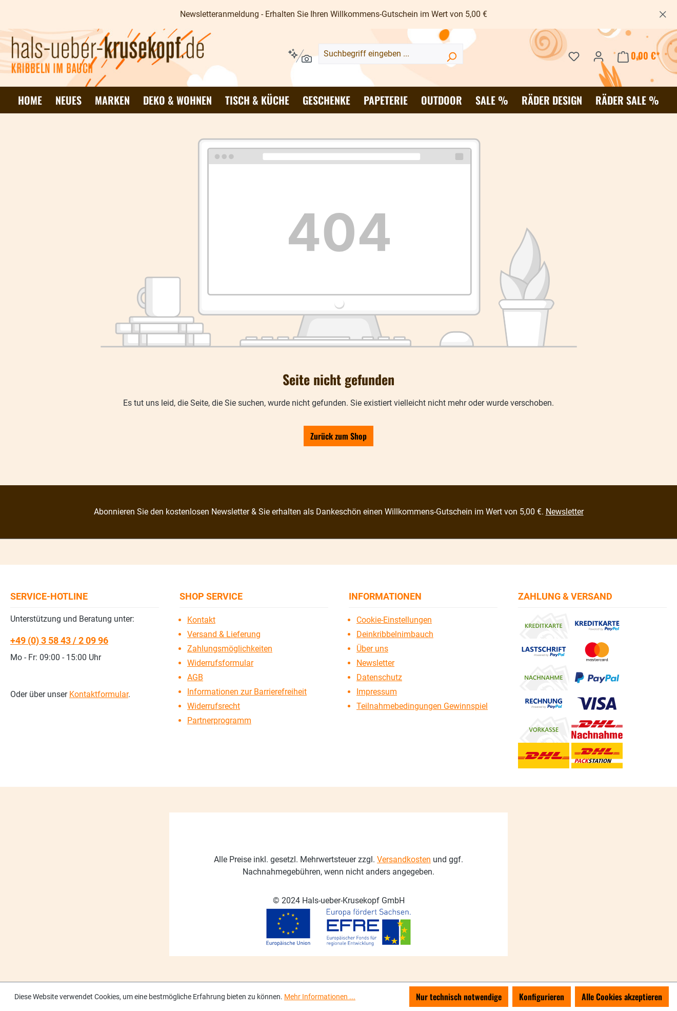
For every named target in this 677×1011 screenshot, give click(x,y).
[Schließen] (663, 12)
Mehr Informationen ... (319, 997)
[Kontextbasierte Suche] (299, 56)
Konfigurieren (541, 996)
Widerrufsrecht (213, 706)
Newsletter (565, 512)
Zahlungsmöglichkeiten (229, 648)
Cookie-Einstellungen (394, 620)
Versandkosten (404, 859)
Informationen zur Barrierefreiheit (247, 692)
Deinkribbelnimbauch (394, 634)
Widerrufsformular (220, 663)
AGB (195, 677)
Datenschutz (379, 677)
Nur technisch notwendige (459, 996)
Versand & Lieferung (224, 634)
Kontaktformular (98, 694)
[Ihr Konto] (598, 55)
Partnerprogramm (219, 720)
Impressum (376, 692)
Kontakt (201, 620)
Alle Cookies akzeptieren (622, 996)
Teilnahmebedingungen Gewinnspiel (422, 706)
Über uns (372, 648)
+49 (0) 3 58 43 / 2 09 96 (59, 640)
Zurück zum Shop (338, 436)
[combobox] (390, 54)
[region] (338, 14)
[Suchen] (451, 56)
